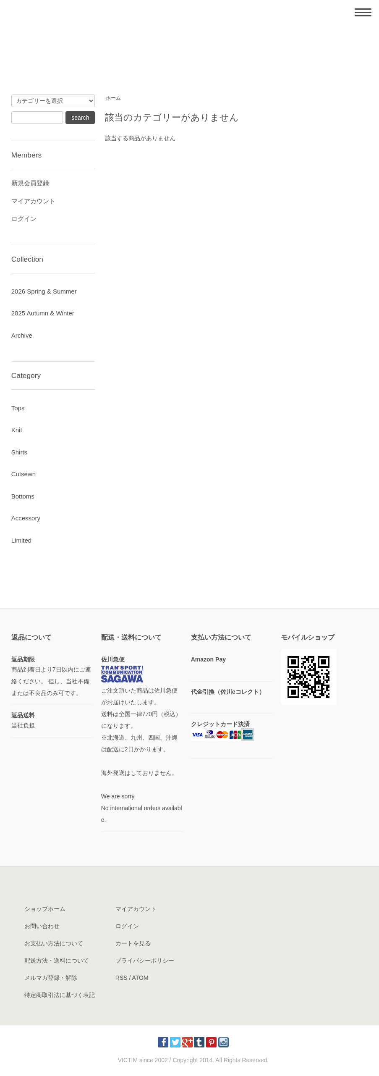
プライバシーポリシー (144, 960)
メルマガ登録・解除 (50, 977)
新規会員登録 (30, 182)
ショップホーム (44, 908)
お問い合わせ (42, 926)
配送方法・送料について (56, 960)
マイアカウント (33, 201)
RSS (121, 977)
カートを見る (133, 943)
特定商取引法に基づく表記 (59, 995)
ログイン (24, 218)
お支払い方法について (53, 943)
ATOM (140, 977)
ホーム (113, 98)
